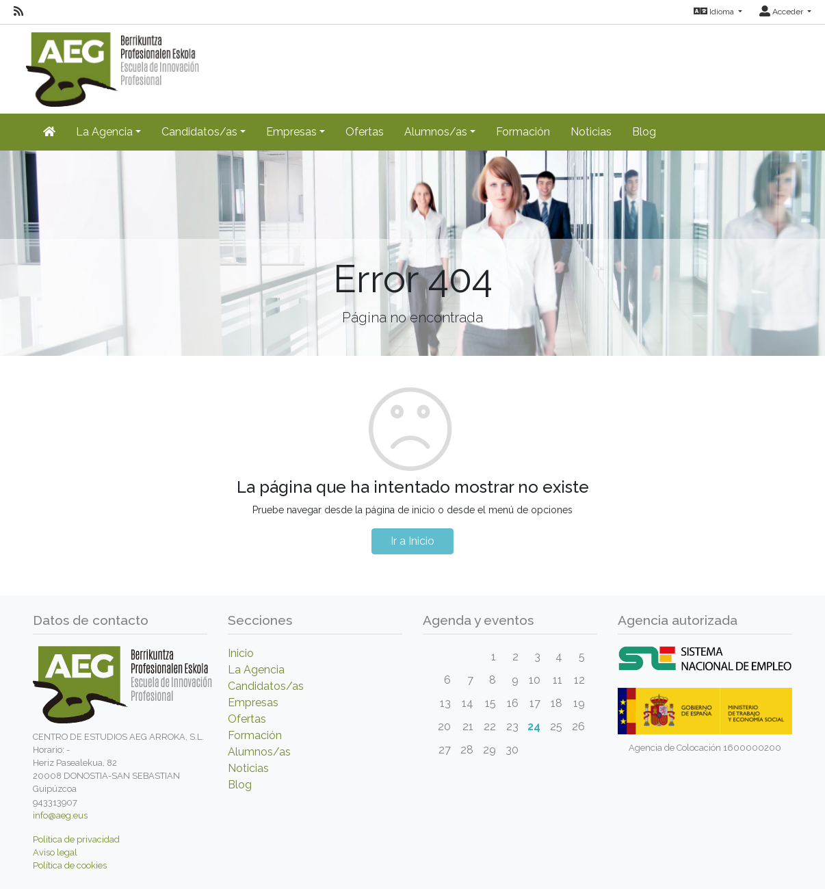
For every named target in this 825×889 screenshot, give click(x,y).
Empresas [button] (291, 131)
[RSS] (18, 11)
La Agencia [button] (104, 131)
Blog (644, 131)
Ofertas (364, 131)
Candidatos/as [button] (199, 131)
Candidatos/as (266, 686)
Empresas (253, 702)
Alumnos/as (259, 751)
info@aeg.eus (60, 815)
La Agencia (256, 669)
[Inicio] (49, 132)
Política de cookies (70, 865)
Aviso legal (55, 852)
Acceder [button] (782, 11)
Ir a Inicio (412, 540)
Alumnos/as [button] (435, 131)
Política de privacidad (76, 839)
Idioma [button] (715, 11)
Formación (523, 131)
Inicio (241, 653)
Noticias (591, 131)
